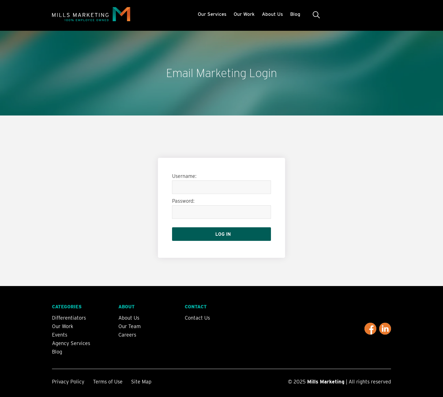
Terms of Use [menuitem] (108, 382)
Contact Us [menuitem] (197, 318)
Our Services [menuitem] (212, 14)
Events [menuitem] (59, 335)
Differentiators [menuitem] (69, 318)
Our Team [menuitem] (129, 326)
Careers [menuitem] (127, 335)
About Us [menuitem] (272, 14)
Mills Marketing (325, 382)
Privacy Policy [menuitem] (68, 382)
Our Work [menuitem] (244, 14)
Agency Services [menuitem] (71, 343)
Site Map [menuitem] (141, 382)
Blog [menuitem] (295, 14)
